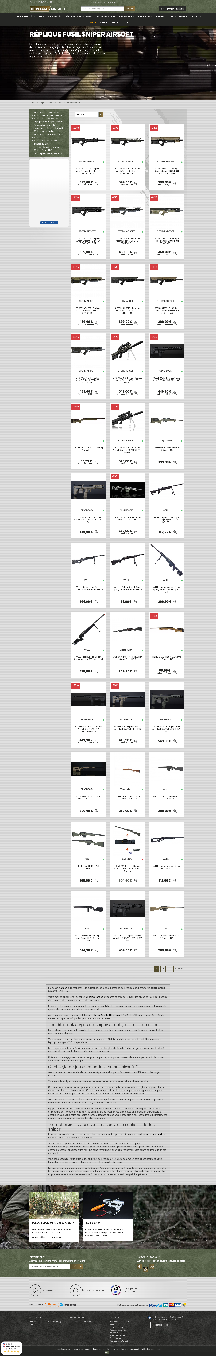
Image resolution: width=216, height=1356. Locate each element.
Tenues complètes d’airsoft (121, 1322)
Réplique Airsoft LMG (43, 150)
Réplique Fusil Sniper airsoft (48, 122)
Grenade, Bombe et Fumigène (47, 147)
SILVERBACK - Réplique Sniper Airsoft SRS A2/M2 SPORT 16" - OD (166, 729)
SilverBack (114, 1015)
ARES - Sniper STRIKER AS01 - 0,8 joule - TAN (166, 937)
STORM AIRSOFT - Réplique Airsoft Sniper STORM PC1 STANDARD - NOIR (88, 241)
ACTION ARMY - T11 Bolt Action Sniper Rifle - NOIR (127, 658)
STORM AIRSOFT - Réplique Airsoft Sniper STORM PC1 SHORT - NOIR (88, 171)
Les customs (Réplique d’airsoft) (48, 128)
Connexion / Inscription (105, 2)
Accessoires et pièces (119, 1330)
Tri (72, 114)
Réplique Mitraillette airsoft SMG (48, 135)
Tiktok (145, 1268)
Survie (103, 22)
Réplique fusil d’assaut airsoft (47, 112)
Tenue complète (26, 16)
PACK (41, 16)
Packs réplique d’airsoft (44, 125)
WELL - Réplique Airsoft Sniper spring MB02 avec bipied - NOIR (127, 588)
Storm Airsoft (100, 1015)
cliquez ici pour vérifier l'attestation (164, 1320)
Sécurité (196, 16)
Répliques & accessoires (79, 16)
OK (106, 1352)
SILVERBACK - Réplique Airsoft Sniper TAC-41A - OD (127, 518)
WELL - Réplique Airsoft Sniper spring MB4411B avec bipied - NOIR (167, 589)
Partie (114, 22)
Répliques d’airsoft (117, 1325)
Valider (129, 9)
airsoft (63, 988)
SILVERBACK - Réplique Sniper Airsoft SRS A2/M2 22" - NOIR (166, 379)
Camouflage (145, 16)
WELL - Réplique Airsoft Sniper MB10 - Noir (167, 867)
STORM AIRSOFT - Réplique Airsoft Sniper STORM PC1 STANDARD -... (127, 241)
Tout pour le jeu (116, 1333)
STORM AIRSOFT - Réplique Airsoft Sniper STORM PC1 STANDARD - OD (127, 171)
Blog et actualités (117, 1338)
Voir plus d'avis (49, 223)
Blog (125, 22)
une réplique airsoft (93, 997)
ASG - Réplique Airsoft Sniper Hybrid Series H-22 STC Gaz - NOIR (88, 938)
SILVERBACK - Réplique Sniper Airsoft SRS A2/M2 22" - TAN (127, 728)
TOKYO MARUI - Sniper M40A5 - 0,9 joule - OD (166, 449)
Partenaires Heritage (53, 1223)
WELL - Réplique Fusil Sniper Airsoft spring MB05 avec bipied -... (88, 659)
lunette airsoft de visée (153, 1135)
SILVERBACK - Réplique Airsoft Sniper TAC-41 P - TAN (88, 797)
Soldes (92, 22)
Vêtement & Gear (106, 16)
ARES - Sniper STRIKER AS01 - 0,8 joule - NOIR (166, 797)
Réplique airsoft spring (44, 131)
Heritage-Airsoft (161, 1325)
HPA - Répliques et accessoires (48, 153)
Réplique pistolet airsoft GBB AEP (48, 116)
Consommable (126, 16)
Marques (160, 16)
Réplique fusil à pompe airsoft (47, 119)
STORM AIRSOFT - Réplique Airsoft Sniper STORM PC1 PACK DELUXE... (127, 450)
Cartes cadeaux (178, 16)
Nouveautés (54, 16)
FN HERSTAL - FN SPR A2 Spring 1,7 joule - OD (88, 449)
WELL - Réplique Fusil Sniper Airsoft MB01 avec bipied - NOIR (88, 588)
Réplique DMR (40, 138)
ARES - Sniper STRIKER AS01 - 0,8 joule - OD (88, 867)
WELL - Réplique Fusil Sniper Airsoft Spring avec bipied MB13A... (166, 519)
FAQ (111, 1344)
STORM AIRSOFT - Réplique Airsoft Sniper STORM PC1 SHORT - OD (127, 310)
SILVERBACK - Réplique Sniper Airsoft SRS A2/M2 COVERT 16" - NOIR (127, 938)
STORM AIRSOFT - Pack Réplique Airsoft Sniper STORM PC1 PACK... (127, 380)
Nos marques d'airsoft (119, 1341)
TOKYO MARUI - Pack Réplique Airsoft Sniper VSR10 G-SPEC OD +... (127, 868)
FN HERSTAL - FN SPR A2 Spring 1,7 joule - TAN (166, 658)
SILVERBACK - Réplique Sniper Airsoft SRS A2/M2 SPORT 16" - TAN (88, 519)
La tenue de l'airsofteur (119, 1327)
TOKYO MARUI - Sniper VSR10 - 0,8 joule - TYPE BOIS (127, 797)
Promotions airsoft (117, 1336)
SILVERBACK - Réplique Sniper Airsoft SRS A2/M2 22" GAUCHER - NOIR (88, 729)
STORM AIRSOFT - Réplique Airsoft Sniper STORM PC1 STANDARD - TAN (167, 171)
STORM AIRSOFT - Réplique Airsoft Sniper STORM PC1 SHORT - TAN (167, 310)
